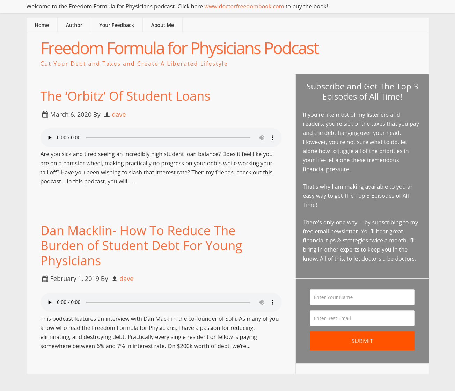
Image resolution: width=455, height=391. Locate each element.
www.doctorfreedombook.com (244, 6)
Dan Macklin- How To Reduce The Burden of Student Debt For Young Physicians (141, 245)
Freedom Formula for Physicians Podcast (179, 47)
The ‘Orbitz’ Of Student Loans (126, 95)
